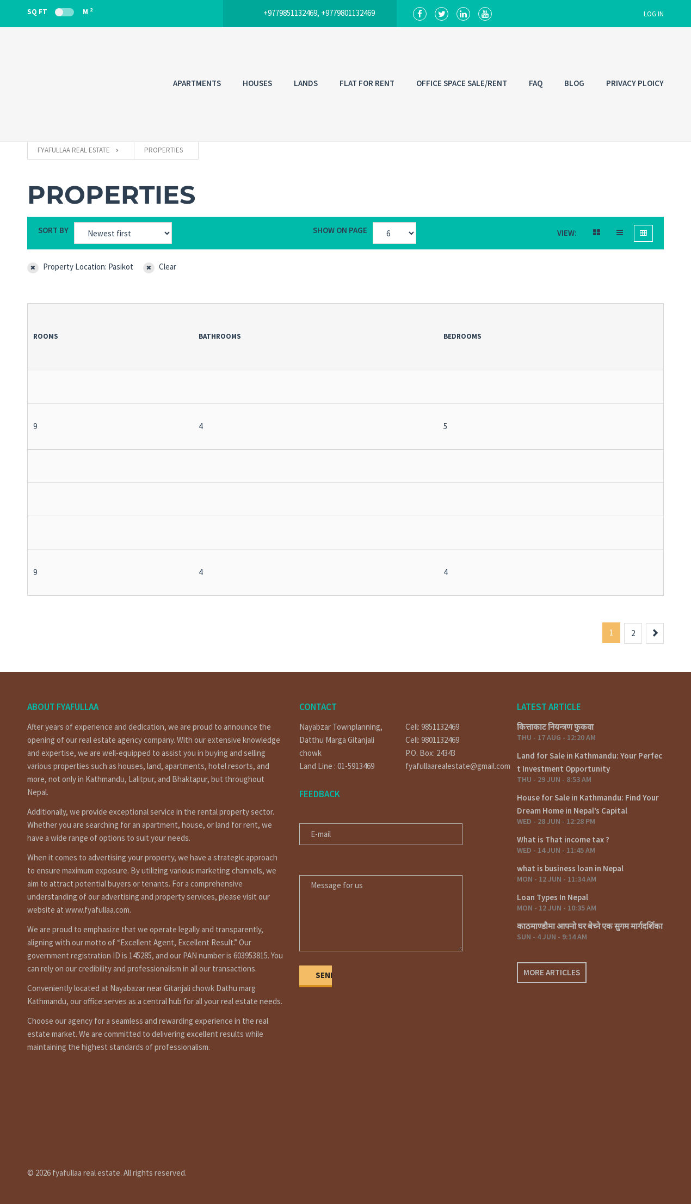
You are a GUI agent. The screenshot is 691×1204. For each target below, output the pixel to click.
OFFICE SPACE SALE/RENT (461, 83)
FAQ (535, 83)
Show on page (340, 230)
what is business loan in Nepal (570, 868)
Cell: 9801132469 (432, 740)
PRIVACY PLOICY (635, 83)
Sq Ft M (59, 11)
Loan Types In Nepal (552, 897)
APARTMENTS (197, 83)
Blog (574, 83)
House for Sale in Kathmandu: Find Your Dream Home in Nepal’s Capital (588, 804)
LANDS (306, 83)
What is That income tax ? (563, 839)
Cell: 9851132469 (432, 727)
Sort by (53, 230)
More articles (551, 972)
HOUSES (257, 83)
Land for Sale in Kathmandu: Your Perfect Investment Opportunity (589, 762)
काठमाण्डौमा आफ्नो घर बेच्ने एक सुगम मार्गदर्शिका (590, 926)
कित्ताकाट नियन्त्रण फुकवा (555, 727)
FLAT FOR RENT (367, 83)
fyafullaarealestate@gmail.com (453, 766)
